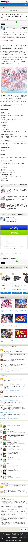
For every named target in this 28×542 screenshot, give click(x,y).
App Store (14, 228)
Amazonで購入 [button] (6, 292)
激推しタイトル (16, 10)
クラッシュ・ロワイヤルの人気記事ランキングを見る (9, 418)
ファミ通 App (4, 2)
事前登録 (10, 10)
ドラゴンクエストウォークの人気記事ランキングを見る (10, 390)
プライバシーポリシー (20, 533)
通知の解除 (8, 534)
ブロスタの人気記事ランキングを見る (7, 405)
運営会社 (14, 533)
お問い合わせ (4, 533)
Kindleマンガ (16, 270)
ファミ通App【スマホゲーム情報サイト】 (8, 7)
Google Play (14, 232)
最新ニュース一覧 (20, 7)
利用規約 (10, 533)
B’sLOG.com (19, 534)
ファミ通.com (13, 534)
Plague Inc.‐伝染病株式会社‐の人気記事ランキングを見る (10, 400)
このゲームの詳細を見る (11, 221)
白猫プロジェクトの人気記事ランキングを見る (8, 394)
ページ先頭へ (24, 529)
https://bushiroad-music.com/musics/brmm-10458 (13, 163)
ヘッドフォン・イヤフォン (6, 270)
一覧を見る (25, 267)
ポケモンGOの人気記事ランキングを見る (7, 412)
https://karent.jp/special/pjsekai (6, 105)
